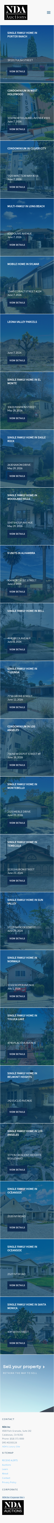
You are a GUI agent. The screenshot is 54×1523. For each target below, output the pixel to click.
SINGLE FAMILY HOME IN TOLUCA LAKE (22, 1017)
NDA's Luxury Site (11, 1446)
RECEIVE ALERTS (10, 1460)
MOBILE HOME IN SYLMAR (23, 264)
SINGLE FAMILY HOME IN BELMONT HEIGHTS (22, 1075)
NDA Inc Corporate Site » (13, 1497)
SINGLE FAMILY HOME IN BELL (25, 611)
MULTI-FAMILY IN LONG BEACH (26, 206)
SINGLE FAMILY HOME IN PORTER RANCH (22, 34)
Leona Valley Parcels (22, 322)
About (5, 1473)
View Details (17, 71)
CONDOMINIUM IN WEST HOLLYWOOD (22, 92)
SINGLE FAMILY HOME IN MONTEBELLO (22, 786)
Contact (6, 1478)
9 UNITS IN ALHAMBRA (21, 553)
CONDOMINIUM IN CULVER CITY (26, 148)
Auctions (6, 1464)
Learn (5, 1469)
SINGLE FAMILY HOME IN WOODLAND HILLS (22, 497)
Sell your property (24, 1366)
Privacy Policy (9, 1482)
